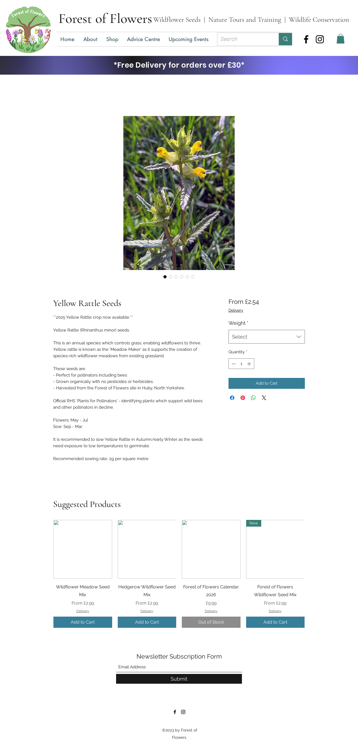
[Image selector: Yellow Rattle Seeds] (165, 277)
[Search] (244, 39)
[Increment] (249, 364)
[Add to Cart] (82, 622)
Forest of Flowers (105, 18)
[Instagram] (319, 39)
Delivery (236, 310)
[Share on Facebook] (232, 397)
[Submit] (179, 679)
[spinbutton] (241, 364)
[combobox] (267, 337)
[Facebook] (306, 39)
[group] (179, 574)
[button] (112, 39)
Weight (238, 323)
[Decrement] (233, 364)
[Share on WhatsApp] (253, 397)
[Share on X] (264, 397)
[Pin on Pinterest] (242, 397)
